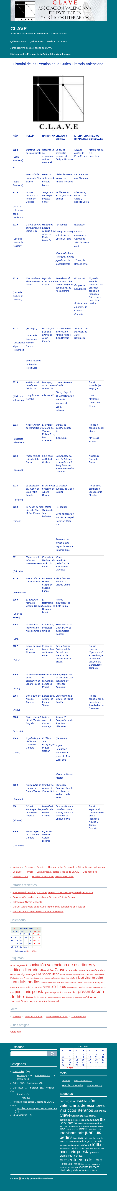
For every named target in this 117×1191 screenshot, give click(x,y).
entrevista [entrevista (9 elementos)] (76, 974)
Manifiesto (18, 1087)
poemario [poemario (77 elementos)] (23, 991)
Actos (15, 1083)
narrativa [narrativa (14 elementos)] (38, 987)
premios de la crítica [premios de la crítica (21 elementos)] (65, 992)
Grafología (15, 1031)
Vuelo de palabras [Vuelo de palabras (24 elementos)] (32, 1001)
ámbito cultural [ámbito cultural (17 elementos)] (51, 1001)
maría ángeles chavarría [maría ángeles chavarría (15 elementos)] (90, 1141)
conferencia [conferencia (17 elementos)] (97, 970)
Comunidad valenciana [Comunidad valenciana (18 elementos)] (78, 970)
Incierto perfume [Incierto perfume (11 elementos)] (36, 978)
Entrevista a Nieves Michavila (27, 902)
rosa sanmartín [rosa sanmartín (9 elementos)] (80, 998)
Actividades (18, 1071)
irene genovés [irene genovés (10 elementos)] (49, 978)
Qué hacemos (37, 41)
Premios (29, 867)
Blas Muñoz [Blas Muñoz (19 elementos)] (47, 970)
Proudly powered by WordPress (37, 1178)
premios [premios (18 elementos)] (49, 992)
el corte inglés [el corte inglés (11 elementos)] (78, 1120)
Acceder (17, 1016)
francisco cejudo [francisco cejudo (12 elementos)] (92, 974)
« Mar (70, 1067)
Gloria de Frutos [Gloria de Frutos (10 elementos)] (22, 978)
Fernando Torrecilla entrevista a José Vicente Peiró (38, 911)
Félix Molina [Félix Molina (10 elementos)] (79, 1126)
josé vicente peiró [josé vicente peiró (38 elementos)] (90, 977)
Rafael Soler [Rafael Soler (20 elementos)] (33, 997)
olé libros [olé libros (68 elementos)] (58, 986)
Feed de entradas (33, 1016)
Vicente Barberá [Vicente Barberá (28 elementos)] (89, 1167)
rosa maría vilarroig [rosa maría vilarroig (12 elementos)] (65, 998)
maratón (34, 1087)
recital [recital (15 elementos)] (43, 997)
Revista (51, 41)
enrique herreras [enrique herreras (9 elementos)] (66, 974)
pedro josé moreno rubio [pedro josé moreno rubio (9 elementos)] (95, 1148)
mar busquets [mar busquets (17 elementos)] (64, 982)
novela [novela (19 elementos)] (46, 987)
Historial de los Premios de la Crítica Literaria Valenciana (40, 54)
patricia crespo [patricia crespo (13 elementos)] (85, 987)
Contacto (62, 41)
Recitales (21, 1079)
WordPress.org (78, 1016)
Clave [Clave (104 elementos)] (60, 969)
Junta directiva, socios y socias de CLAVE (31, 48)
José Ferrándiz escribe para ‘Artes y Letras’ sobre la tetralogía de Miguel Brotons (53, 892)
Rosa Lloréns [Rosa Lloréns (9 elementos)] (52, 998)
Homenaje (22, 1075)
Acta (24, 1097)
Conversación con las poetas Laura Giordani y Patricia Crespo (44, 897)
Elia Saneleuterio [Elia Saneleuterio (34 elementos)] (47, 974)
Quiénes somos (18, 41)
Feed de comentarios (56, 1016)
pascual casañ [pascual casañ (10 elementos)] (72, 987)
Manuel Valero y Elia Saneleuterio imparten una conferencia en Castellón (49, 906)
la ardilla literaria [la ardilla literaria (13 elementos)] (48, 982)
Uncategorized (20, 1115)
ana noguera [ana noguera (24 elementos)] (18, 965)
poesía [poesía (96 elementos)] (38, 991)
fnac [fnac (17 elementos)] (82, 974)
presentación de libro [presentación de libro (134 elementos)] (81, 1159)
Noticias (17, 867)
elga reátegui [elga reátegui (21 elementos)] (28, 974)
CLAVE (18, 28)
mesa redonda (42, 1075)
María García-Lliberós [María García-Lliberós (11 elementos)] (80, 983)
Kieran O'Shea (31, 951)
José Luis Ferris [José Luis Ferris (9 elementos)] (71, 978)
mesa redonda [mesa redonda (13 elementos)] (26, 987)
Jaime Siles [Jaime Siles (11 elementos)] (60, 978)
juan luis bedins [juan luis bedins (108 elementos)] (25, 981)
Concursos (32, 1083)
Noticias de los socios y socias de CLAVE (53, 876)
